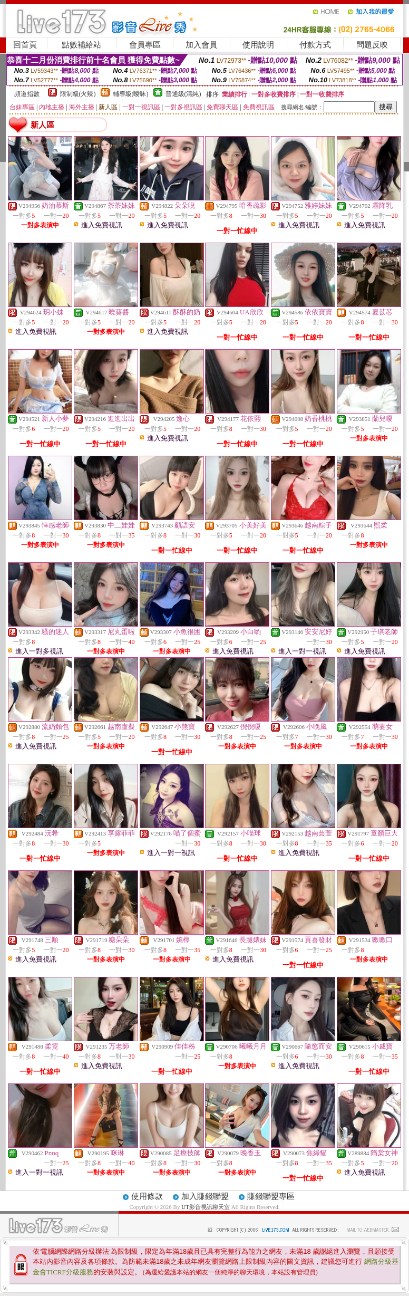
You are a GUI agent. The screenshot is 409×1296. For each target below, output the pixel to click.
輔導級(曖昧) (131, 94)
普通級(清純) (183, 94)
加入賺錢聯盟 (205, 1196)
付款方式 (315, 45)
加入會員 (201, 45)
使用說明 (258, 45)
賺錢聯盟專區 (271, 1196)
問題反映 (372, 45)
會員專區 (145, 45)
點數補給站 (81, 45)
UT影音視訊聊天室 (205, 1207)
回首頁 (25, 45)
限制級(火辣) (78, 94)
